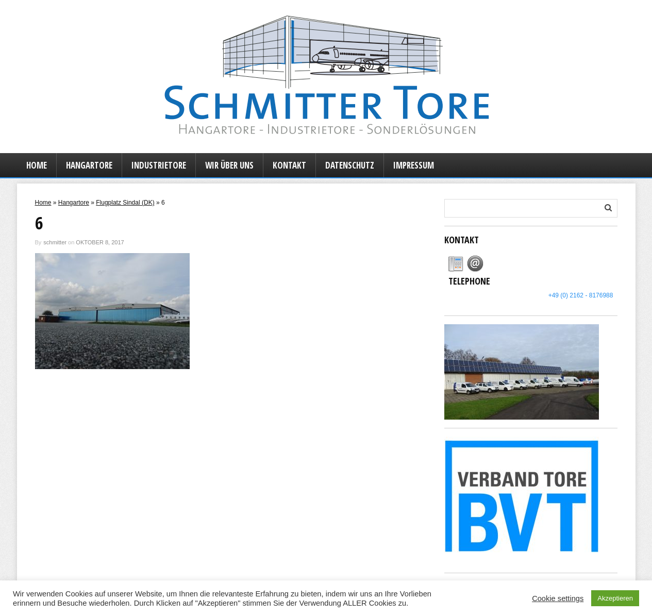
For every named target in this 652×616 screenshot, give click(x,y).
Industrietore (158, 165)
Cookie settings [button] (557, 598)
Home (36, 165)
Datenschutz (349, 165)
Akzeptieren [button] (615, 598)
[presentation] (455, 264)
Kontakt (289, 165)
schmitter (54, 242)
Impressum (413, 165)
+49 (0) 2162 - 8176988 (580, 295)
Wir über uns (229, 165)
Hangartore (89, 165)
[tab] (455, 264)
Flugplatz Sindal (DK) (125, 202)
